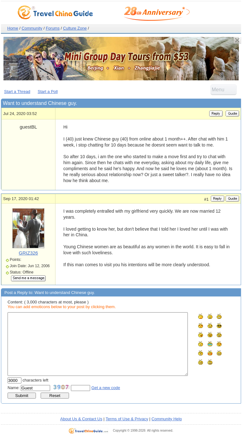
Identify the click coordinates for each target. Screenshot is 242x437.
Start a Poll (48, 91)
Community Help (167, 419)
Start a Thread (17, 91)
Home (12, 28)
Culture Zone (75, 28)
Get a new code (105, 387)
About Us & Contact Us (81, 419)
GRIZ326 (28, 253)
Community (32, 28)
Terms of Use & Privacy (127, 419)
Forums (53, 28)
